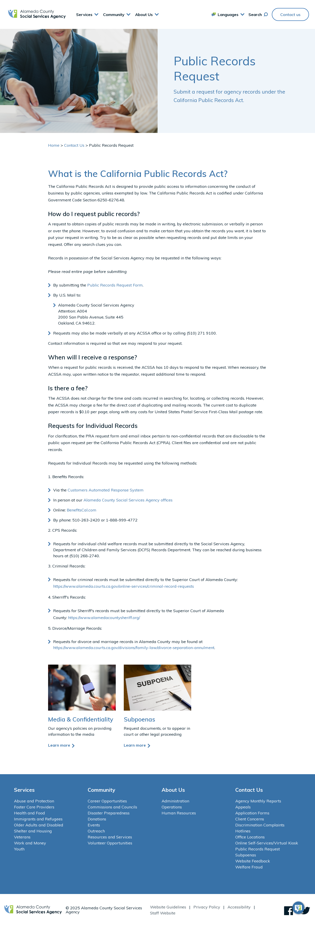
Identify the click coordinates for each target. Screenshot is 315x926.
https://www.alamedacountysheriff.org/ (104, 617)
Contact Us (74, 145)
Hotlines (242, 831)
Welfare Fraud (249, 867)
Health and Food (29, 813)
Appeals (243, 807)
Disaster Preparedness (109, 813)
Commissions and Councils (112, 807)
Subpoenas (245, 855)
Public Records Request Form (115, 285)
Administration (175, 801)
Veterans (22, 837)
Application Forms (252, 813)
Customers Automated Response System (106, 490)
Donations (97, 819)
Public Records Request (257, 849)
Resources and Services (110, 837)
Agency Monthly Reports (258, 801)
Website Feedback (252, 861)
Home (53, 145)
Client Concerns (249, 819)
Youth (19, 849)
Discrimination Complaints (260, 825)
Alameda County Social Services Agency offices (128, 500)
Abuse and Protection (34, 801)
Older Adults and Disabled (38, 825)
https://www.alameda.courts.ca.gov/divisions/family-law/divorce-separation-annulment (133, 647)
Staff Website (162, 913)
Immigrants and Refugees (38, 819)
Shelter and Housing (33, 831)
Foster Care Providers (34, 807)
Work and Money (30, 843)
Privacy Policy (206, 907)
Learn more (61, 745)
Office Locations (250, 837)
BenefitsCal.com (81, 510)
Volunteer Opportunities (110, 843)
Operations (172, 807)
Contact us (290, 14)
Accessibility (239, 907)
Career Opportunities (107, 801)
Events (94, 825)
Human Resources (179, 813)
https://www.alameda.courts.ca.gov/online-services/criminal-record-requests (123, 586)
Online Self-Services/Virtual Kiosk (266, 843)
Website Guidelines (168, 907)
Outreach (96, 831)
